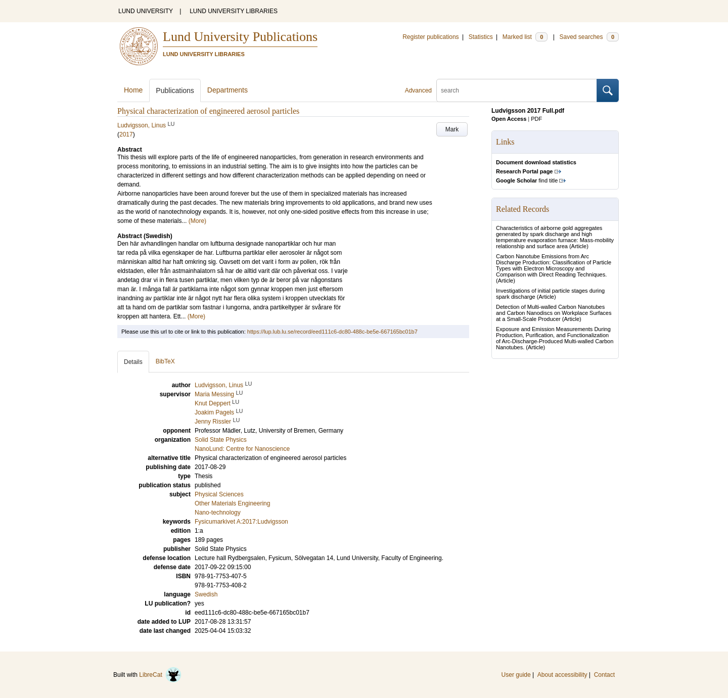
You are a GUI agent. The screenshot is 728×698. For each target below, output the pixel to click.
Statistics (481, 36)
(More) (197, 220)
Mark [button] (452, 129)
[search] (516, 90)
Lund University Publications (240, 36)
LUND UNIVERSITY (145, 11)
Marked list (525, 36)
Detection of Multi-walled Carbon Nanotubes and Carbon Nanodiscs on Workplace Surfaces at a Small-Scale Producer (553, 313)
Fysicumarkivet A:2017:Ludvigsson (241, 521)
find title (527, 180)
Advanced (418, 90)
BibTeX (165, 361)
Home (133, 90)
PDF (536, 119)
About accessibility (562, 674)
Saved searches (589, 36)
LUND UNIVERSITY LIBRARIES (234, 11)
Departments (227, 90)
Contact (604, 674)
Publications (175, 90)
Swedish (206, 594)
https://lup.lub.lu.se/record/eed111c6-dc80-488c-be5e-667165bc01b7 (332, 332)
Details (133, 361)
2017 (126, 134)
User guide (516, 674)
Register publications (430, 36)
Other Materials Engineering (232, 503)
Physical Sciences (219, 494)
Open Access (508, 119)
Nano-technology (218, 512)
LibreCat (160, 675)
